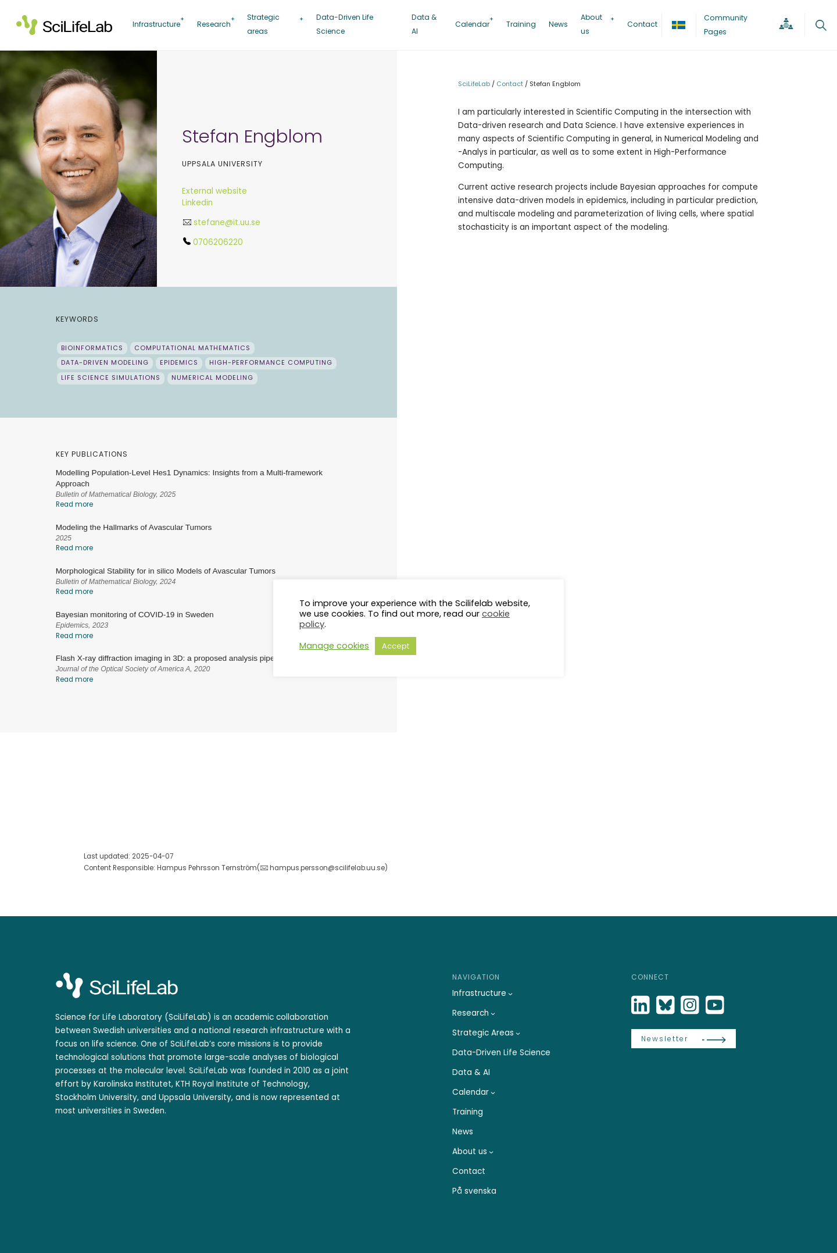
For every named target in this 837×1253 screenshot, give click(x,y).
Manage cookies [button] (334, 645)
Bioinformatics (92, 348)
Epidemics (179, 362)
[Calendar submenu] (493, 1092)
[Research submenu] (493, 1013)
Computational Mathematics (192, 348)
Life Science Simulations (110, 377)
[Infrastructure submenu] (510, 993)
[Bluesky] (666, 1005)
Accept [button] (395, 646)
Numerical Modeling (212, 377)
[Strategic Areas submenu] (518, 1033)
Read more (74, 504)
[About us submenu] (491, 1151)
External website (214, 191)
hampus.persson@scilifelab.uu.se (327, 868)
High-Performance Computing (270, 362)
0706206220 (218, 242)
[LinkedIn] (641, 1005)
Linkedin (197, 202)
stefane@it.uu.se (227, 222)
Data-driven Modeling (105, 362)
